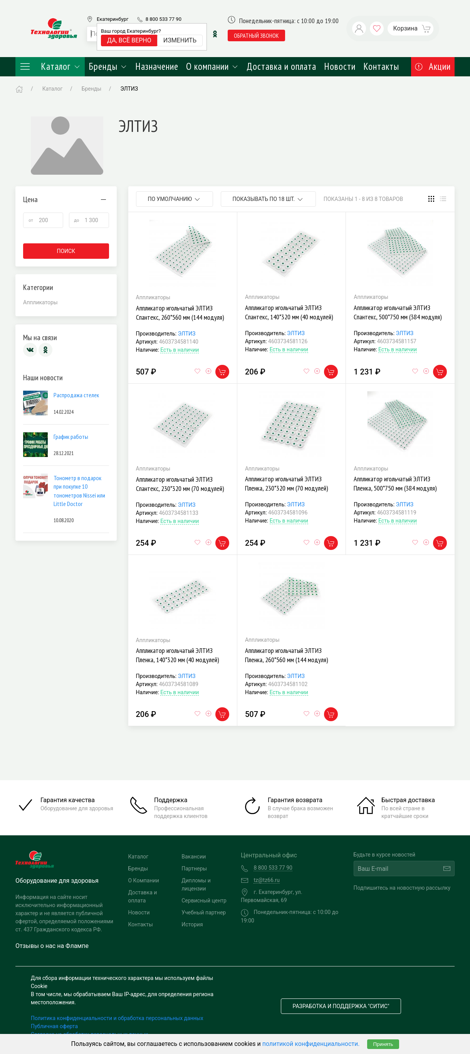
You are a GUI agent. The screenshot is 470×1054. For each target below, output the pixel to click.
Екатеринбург (112, 19)
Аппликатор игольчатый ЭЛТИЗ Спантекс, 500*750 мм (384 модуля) (398, 312)
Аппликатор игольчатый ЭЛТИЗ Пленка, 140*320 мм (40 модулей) (177, 655)
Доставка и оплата (281, 66)
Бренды (108, 66)
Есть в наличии (179, 350)
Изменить (179, 40)
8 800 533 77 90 (163, 19)
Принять (383, 1044)
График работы (71, 436)
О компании (212, 66)
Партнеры (194, 868)
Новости (340, 66)
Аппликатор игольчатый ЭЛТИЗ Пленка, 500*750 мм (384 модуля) (395, 483)
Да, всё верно (129, 40)
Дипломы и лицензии (196, 884)
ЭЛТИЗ (187, 334)
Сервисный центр (204, 900)
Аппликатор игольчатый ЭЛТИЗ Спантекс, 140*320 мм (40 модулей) (289, 312)
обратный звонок (256, 35)
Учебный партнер (203, 912)
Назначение (156, 66)
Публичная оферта (54, 1026)
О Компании (143, 880)
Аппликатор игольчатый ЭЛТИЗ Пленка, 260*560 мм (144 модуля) (286, 655)
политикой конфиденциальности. (311, 1043)
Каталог (50, 66)
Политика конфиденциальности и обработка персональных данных (117, 1018)
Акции (433, 66)
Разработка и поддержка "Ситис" (341, 1006)
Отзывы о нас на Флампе (52, 945)
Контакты (381, 66)
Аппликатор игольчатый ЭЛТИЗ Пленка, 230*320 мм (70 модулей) (286, 483)
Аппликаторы (40, 302)
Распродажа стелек (76, 395)
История (192, 924)
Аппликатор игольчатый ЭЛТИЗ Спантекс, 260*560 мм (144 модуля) (180, 313)
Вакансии (193, 856)
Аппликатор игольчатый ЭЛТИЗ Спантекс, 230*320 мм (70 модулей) (180, 484)
